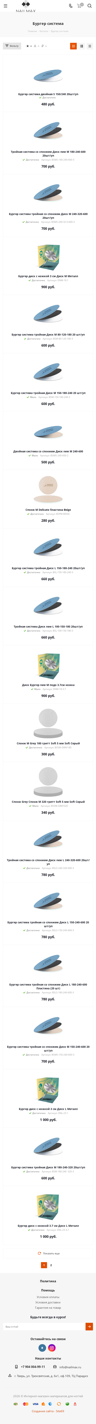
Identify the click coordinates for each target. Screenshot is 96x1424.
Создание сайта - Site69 (48, 1411)
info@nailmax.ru (70, 1367)
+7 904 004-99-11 (33, 1367)
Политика (48, 1281)
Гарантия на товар (48, 1307)
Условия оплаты (48, 1297)
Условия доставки (48, 1302)
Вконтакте (42, 1348)
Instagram (52, 1348)
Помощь (48, 1290)
